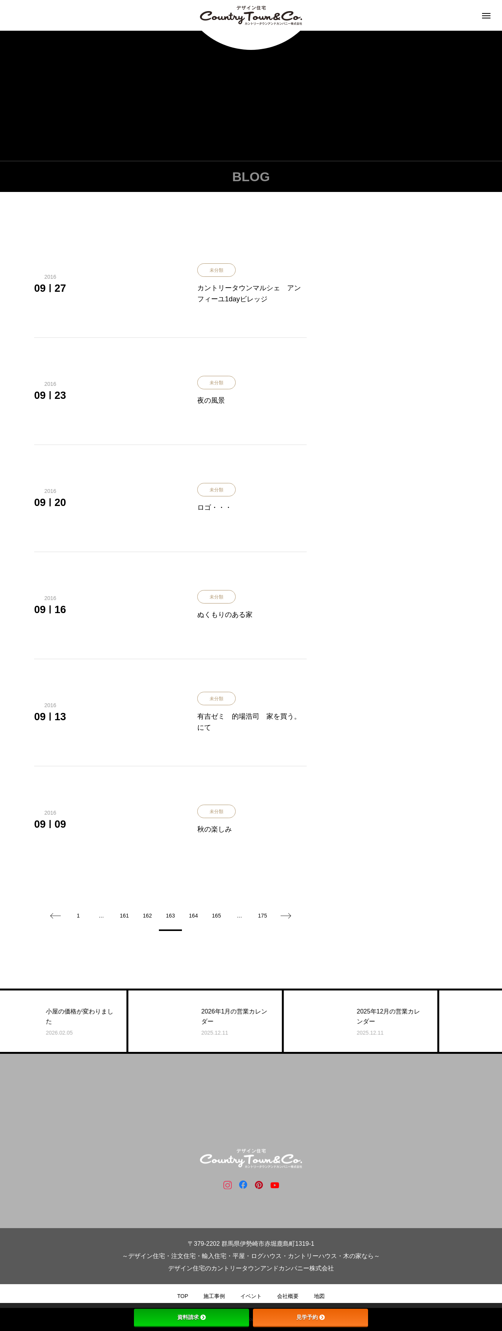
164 (193, 916)
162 (147, 916)
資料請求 (191, 1317)
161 (124, 916)
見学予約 (310, 1317)
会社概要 (288, 1296)
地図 (319, 1296)
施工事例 (214, 1296)
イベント (251, 1296)
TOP (182, 1296)
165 (216, 916)
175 (262, 916)
